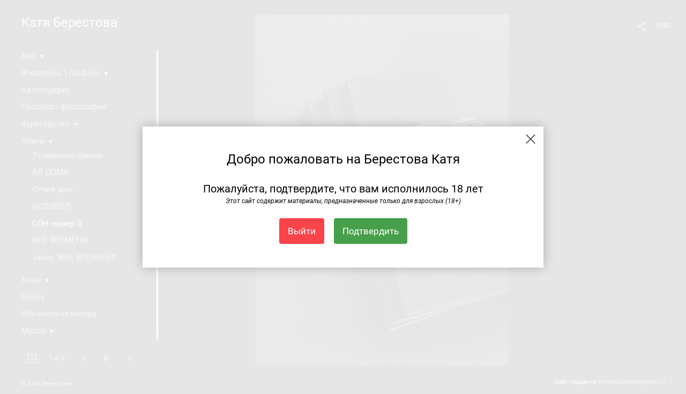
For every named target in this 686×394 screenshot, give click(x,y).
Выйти (302, 231)
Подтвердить (370, 231)
